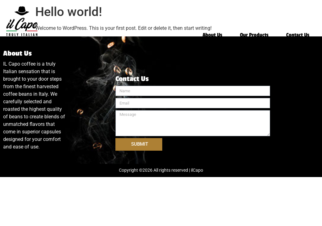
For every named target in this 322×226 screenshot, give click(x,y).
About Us (212, 35)
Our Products (254, 35)
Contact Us (297, 35)
